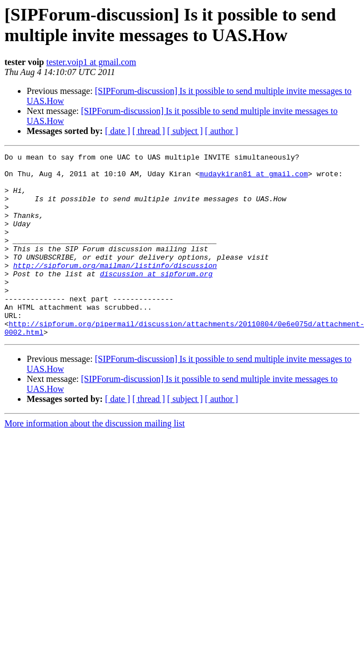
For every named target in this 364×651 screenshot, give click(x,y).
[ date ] (117, 131)
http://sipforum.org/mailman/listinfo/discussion (115, 289)
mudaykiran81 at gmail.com (254, 178)
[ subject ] (185, 131)
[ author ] (221, 131)
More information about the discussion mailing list (94, 460)
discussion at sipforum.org (156, 299)
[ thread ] (148, 131)
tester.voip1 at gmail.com (91, 62)
